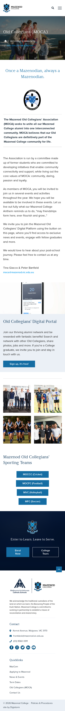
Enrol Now (18, 552)
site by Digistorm (11, 707)
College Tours (45, 552)
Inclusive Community (23, 41)
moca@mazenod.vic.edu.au (18, 272)
